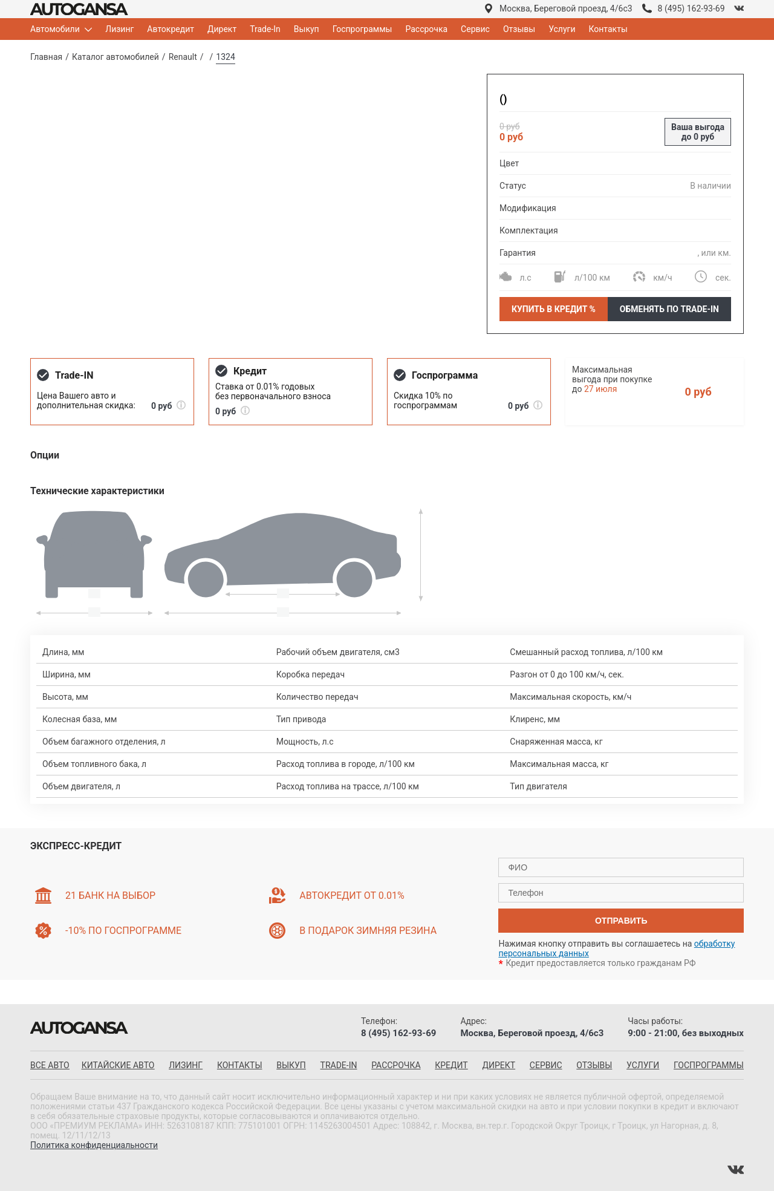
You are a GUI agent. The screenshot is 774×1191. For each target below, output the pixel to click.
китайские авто (118, 1065)
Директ (221, 29)
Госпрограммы (362, 29)
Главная (46, 57)
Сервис (475, 29)
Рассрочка (426, 29)
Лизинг (119, 29)
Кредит (451, 1065)
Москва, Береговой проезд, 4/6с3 (566, 8)
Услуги (561, 29)
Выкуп (306, 29)
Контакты (608, 29)
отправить (621, 920)
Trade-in (338, 1065)
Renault (183, 57)
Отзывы (519, 29)
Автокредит (170, 29)
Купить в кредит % (554, 309)
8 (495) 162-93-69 (691, 8)
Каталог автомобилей (115, 57)
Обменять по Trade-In (669, 309)
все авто (50, 1065)
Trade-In (265, 29)
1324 (225, 57)
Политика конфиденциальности (94, 1145)
